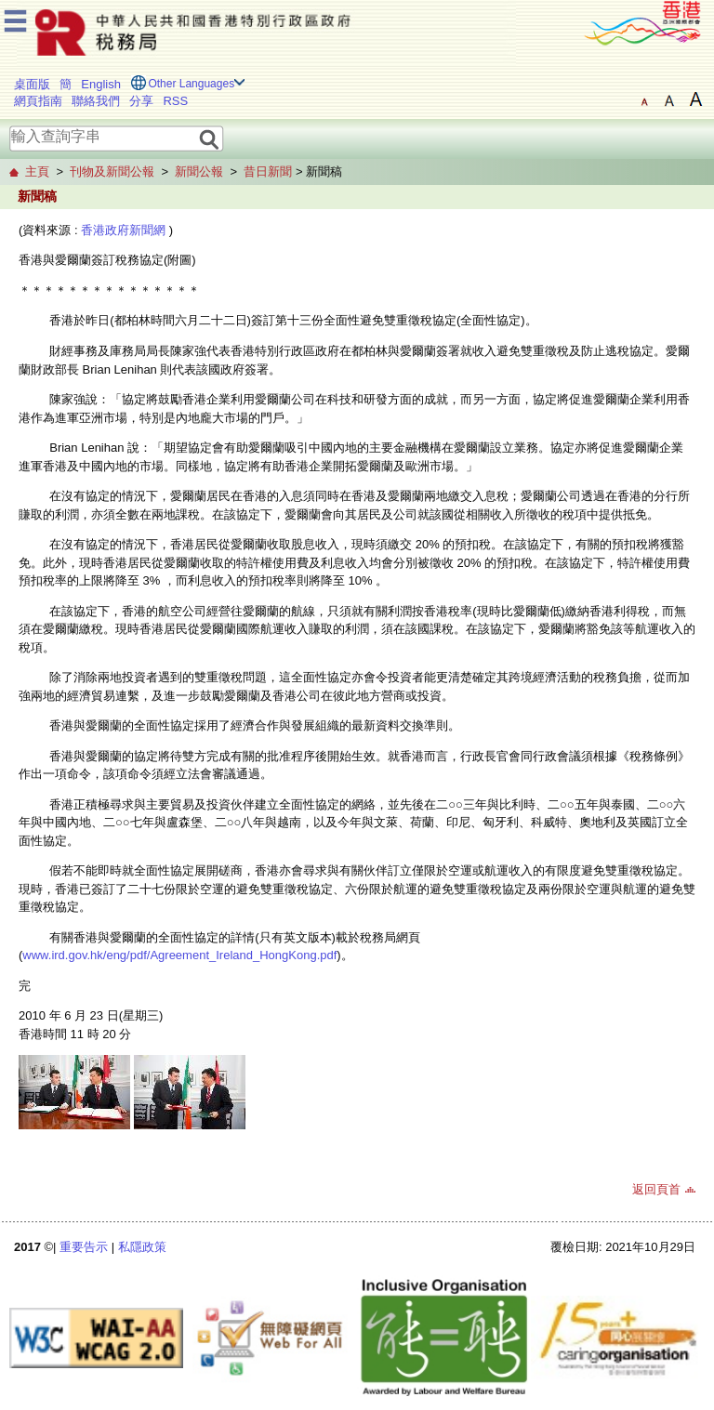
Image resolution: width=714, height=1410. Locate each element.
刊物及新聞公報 (112, 171)
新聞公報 (199, 171)
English (101, 84)
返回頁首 (656, 1189)
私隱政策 (142, 1247)
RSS (175, 101)
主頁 (37, 171)
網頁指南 (38, 101)
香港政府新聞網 (123, 230)
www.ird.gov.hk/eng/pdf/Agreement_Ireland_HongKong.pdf (179, 955)
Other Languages (191, 83)
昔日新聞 (268, 171)
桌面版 (32, 84)
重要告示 (84, 1247)
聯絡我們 (96, 101)
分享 (141, 101)
